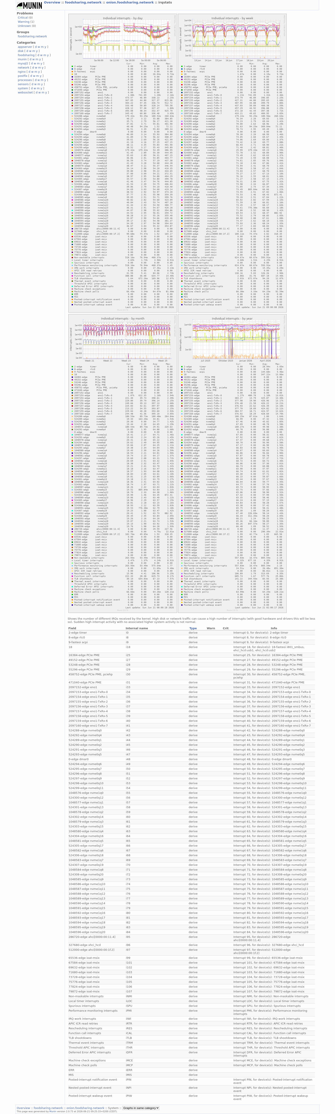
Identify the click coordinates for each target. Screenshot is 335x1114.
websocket (25, 92)
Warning (23, 21)
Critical (23, 17)
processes (25, 80)
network (23, 67)
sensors (23, 84)
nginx (22, 71)
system (23, 88)
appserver (25, 46)
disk (21, 51)
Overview (52, 2)
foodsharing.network (84, 2)
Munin (52, 1111)
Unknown (24, 26)
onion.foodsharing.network (130, 2)
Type (193, 628)
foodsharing (26, 55)
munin (22, 59)
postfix (22, 75)
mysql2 (23, 63)
